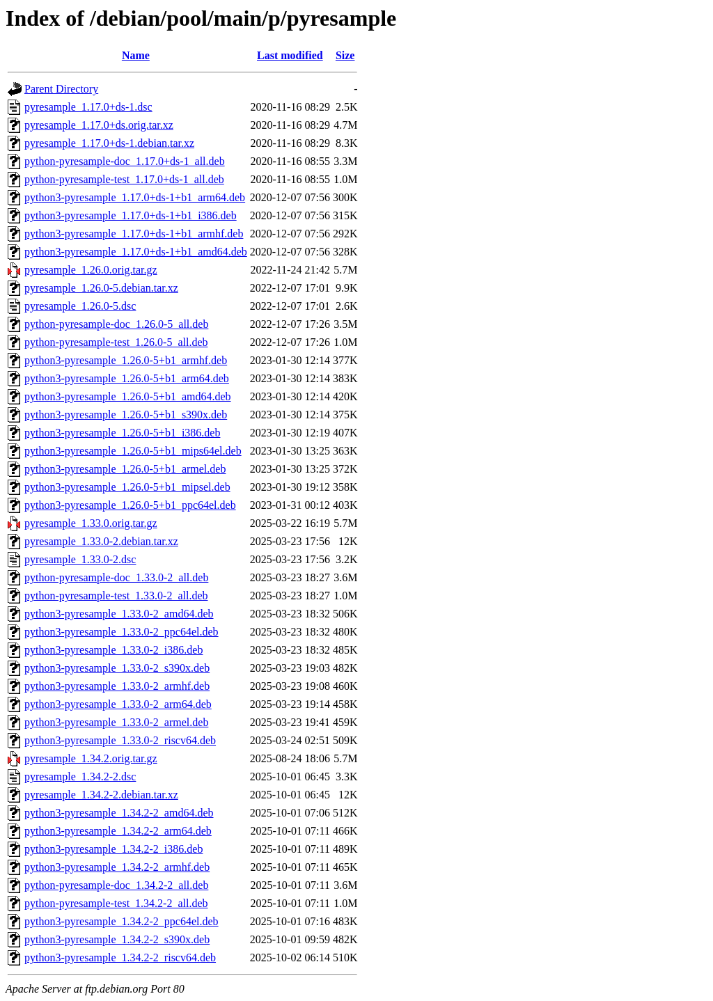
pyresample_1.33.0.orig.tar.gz (90, 523)
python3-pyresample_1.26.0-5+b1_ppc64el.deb (130, 505)
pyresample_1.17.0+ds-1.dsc (88, 107)
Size (345, 55)
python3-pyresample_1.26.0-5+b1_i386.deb (122, 433)
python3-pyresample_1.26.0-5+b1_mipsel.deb (127, 487)
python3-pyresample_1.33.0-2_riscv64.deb (120, 740)
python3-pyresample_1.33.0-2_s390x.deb (117, 668)
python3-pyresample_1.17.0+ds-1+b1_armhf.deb (133, 233)
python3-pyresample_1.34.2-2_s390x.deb (117, 939)
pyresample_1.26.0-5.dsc (80, 306)
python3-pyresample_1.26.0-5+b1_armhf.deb (125, 360)
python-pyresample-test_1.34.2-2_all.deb (116, 903)
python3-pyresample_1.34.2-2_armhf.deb (117, 867)
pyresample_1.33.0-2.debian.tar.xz (101, 541)
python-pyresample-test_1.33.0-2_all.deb (116, 595)
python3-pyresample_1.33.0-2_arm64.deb (118, 704)
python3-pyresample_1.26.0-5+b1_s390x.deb (125, 414)
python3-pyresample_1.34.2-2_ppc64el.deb (121, 921)
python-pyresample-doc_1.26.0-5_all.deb (116, 324)
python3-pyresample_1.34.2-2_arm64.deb (118, 831)
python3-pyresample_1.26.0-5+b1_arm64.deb (126, 378)
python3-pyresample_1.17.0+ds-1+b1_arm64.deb (134, 197)
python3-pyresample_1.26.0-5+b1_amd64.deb (127, 396)
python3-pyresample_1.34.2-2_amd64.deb (119, 813)
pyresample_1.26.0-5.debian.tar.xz (101, 288)
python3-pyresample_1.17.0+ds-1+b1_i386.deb (130, 215)
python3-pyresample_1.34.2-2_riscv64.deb (120, 957)
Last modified (290, 55)
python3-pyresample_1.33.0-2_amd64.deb (119, 614)
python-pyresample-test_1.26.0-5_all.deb (116, 342)
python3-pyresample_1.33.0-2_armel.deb (116, 722)
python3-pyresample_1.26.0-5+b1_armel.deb (125, 469)
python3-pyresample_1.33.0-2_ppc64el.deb (121, 632)
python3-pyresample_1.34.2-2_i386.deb (113, 849)
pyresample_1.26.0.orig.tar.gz (90, 270)
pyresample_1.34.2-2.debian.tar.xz (101, 795)
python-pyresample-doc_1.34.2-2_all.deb (116, 885)
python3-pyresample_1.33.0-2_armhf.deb (117, 686)
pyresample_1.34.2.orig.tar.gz (90, 758)
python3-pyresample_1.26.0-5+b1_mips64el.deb (133, 451)
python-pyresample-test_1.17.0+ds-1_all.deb (124, 179)
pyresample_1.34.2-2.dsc (80, 776)
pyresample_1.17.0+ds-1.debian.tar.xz (109, 143)
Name (136, 55)
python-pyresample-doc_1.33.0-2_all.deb (116, 577)
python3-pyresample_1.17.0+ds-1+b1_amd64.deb (135, 252)
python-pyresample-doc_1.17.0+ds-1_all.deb (124, 161)
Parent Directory (61, 89)
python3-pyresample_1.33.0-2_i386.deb (113, 650)
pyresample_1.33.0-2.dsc (80, 559)
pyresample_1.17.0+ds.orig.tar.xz (98, 125)
